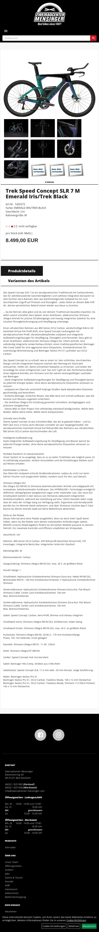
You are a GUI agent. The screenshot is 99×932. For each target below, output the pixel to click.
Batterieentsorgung (15, 896)
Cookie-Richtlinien (76, 920)
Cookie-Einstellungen (54, 926)
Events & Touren (14, 877)
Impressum (11, 889)
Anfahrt (9, 869)
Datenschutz (11, 893)
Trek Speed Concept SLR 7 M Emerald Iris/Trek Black (43, 193)
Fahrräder (10, 847)
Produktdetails (22, 270)
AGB (7, 885)
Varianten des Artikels (29, 280)
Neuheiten (10, 911)
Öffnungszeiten (13, 865)
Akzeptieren (89, 926)
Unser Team (11, 862)
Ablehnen (74, 926)
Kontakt (9, 881)
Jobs (7, 873)
